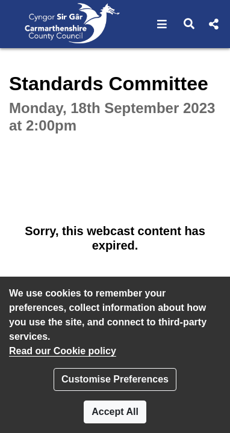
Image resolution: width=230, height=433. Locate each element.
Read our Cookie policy (62, 351)
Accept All (115, 412)
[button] (162, 24)
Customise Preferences (115, 379)
